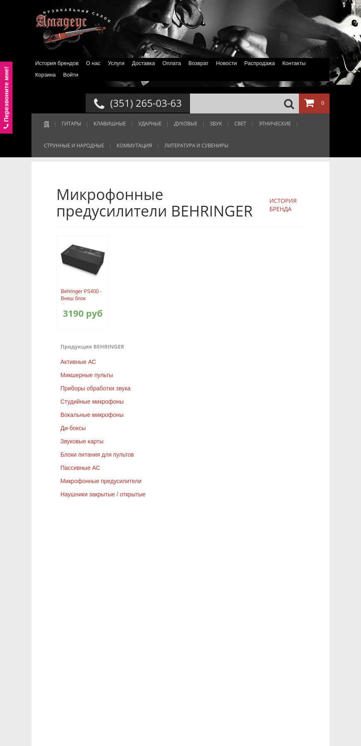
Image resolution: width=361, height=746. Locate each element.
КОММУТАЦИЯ (134, 145)
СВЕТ (240, 123)
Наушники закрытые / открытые (103, 494)
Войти (70, 75)
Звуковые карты (81, 441)
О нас (93, 63)
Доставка (143, 63)
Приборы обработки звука (95, 388)
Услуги (116, 63)
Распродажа (259, 63)
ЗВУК (216, 123)
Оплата (171, 63)
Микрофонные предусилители (101, 481)
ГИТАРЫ (71, 123)
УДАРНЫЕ (149, 123)
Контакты (294, 63)
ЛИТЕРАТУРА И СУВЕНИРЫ (196, 145)
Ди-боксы (73, 428)
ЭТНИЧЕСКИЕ (275, 123)
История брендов (57, 63)
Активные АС (78, 362)
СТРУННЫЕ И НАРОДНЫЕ (74, 145)
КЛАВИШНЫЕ (110, 123)
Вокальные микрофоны (92, 415)
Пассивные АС (80, 467)
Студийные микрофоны (92, 401)
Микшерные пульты (86, 375)
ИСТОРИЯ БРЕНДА (283, 205)
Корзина (45, 75)
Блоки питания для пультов (97, 454)
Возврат (198, 63)
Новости (226, 63)
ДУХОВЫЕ (185, 123)
